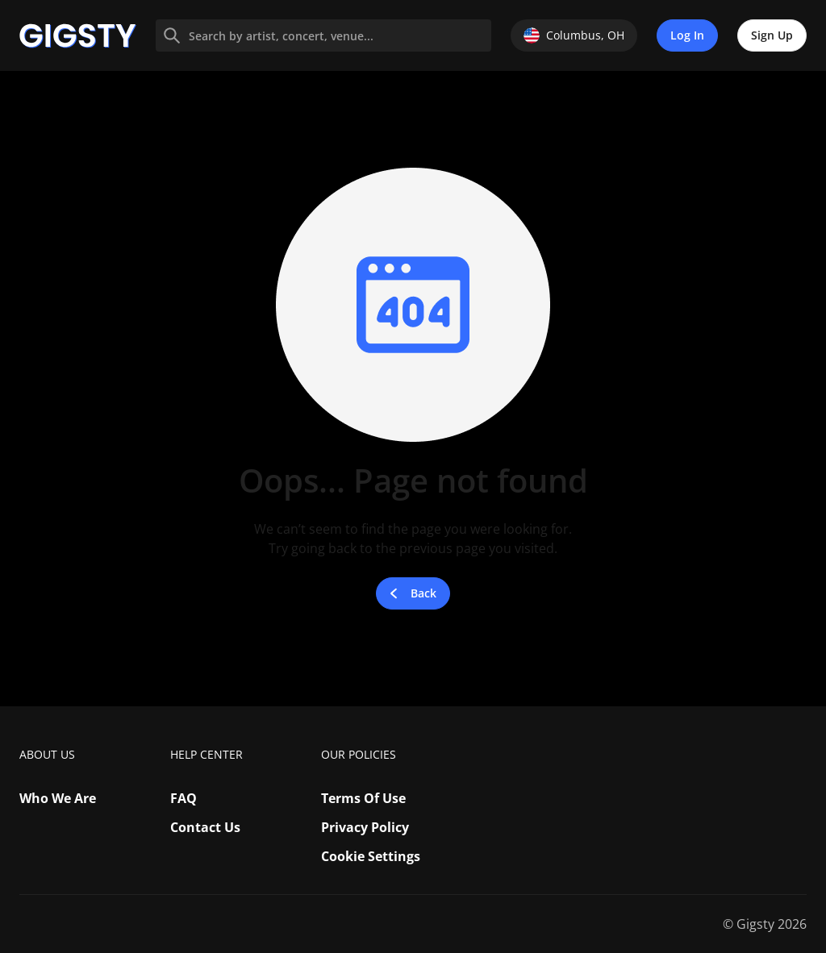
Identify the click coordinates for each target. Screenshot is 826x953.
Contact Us (205, 827)
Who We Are (57, 798)
